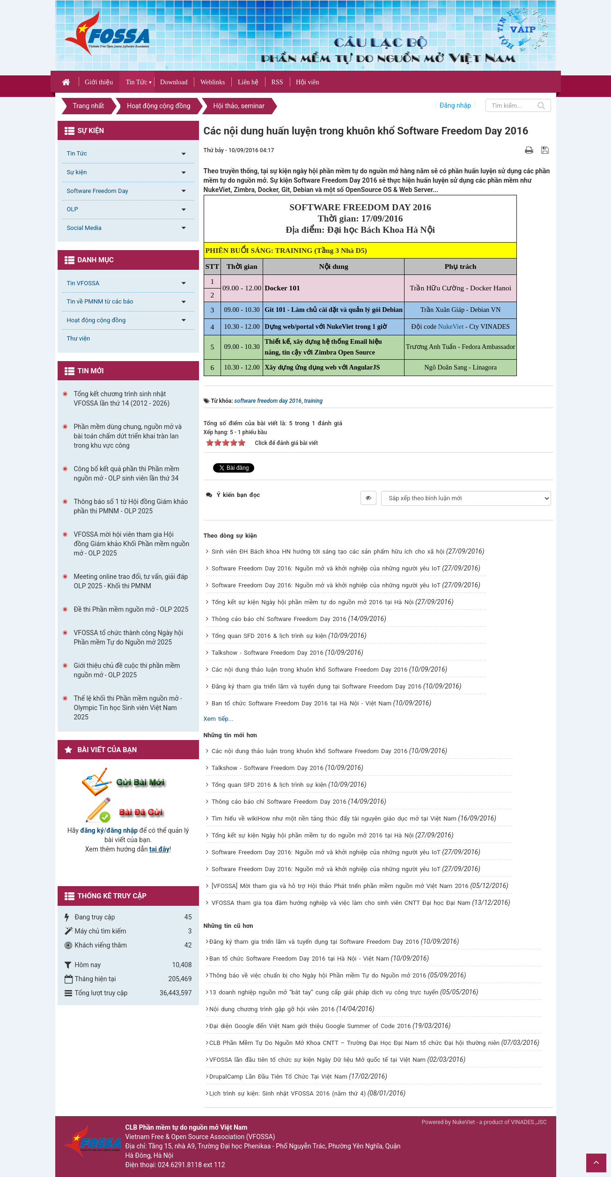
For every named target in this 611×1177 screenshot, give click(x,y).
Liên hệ (248, 82)
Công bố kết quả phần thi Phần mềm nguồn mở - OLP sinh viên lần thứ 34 (127, 473)
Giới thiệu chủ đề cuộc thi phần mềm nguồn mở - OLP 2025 (127, 670)
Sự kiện (77, 172)
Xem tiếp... (218, 718)
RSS (277, 82)
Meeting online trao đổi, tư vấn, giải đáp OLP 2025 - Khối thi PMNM (131, 581)
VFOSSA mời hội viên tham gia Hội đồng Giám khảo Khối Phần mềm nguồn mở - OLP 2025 (132, 544)
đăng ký (91, 830)
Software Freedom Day (97, 190)
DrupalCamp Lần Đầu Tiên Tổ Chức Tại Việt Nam (278, 1076)
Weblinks (212, 82)
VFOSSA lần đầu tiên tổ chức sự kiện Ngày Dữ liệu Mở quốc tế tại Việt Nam (317, 1059)
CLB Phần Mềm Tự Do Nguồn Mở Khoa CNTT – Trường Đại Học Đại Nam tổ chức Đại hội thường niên (354, 1042)
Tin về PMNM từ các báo (100, 301)
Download (173, 82)
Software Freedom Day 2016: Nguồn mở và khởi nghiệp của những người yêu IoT (326, 568)
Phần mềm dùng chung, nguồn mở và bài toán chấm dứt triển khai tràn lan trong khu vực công (128, 436)
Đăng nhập (455, 105)
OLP (72, 209)
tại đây (159, 849)
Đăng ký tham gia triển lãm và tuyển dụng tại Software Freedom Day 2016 (316, 686)
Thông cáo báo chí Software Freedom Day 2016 (279, 618)
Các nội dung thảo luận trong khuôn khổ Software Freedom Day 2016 (309, 669)
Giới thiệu (99, 82)
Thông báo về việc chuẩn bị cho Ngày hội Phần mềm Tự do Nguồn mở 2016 (317, 975)
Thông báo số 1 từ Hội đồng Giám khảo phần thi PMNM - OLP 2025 (131, 506)
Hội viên (307, 82)
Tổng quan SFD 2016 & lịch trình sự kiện (269, 635)
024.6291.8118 (180, 1165)
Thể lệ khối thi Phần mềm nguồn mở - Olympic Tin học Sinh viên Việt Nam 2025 (128, 708)
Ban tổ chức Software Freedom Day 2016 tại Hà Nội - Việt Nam (301, 703)
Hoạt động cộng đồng (96, 320)
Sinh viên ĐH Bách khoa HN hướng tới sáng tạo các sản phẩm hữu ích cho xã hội (328, 551)
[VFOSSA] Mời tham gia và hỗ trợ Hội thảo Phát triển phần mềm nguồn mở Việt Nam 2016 (340, 885)
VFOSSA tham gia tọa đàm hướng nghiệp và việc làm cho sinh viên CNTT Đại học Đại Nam (341, 902)
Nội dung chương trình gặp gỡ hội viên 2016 (272, 1009)
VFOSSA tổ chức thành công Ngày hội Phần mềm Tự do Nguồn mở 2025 (129, 637)
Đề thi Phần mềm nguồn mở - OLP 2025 (131, 609)
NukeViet (451, 326)
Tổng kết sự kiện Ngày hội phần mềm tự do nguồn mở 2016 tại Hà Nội (312, 602)
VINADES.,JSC (528, 1122)
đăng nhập (122, 830)
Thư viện (78, 338)
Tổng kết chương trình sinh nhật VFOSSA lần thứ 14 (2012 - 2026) (122, 398)
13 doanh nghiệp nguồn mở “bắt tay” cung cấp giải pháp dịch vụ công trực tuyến (323, 992)
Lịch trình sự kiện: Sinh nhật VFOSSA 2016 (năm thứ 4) (287, 1093)
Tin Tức (136, 82)
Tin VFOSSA (83, 283)
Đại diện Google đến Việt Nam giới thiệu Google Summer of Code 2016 (310, 1025)
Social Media (84, 227)
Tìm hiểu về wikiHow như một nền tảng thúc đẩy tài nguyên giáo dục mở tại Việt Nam (334, 818)
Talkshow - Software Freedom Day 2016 (268, 652)
